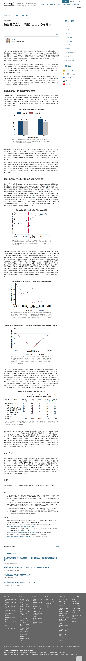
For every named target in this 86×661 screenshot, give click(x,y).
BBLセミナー (49, 603)
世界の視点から (68, 45)
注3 (51, 441)
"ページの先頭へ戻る (79, 658)
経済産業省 (77, 646)
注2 (33, 196)
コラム (66, 26)
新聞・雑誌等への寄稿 (70, 52)
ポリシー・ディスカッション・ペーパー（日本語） (25, 608)
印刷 (57, 34)
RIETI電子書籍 (36, 611)
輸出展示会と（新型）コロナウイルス (17, 575)
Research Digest (24, 631)
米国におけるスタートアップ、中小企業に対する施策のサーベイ (26, 568)
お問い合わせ (66, 4)
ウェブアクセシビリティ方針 (28, 646)
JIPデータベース (63, 599)
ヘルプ (59, 4)
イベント (48, 596)
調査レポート (23, 636)
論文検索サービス (77, 4)
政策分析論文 (23, 634)
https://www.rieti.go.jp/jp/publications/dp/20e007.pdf (20, 526)
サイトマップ (53, 4)
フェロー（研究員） (10, 628)
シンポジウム (49, 599)
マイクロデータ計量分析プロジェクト (63, 631)
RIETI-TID (61, 623)
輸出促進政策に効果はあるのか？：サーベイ (19, 582)
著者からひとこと (37, 608)
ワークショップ (50, 601)
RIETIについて (44, 4)
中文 (79, 1)
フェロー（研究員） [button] (23, 12)
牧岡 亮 (13, 39)
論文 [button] (34, 12)
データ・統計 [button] (64, 12)
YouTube (68, 84)
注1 (48, 186)
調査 (6, 625)
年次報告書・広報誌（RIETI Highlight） (37, 615)
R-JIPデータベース (63, 601)
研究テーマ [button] (10, 12)
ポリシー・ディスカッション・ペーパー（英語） (25, 613)
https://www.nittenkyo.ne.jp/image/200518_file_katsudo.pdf (22, 532)
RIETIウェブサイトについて (44, 646)
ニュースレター (70, 70)
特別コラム (67, 48)
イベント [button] (53, 12)
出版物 (34, 596)
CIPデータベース (63, 603)
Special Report (25, 15)
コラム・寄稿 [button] (76, 12)
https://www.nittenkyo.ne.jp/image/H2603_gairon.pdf (20, 536)
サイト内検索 (78, 7)
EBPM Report (67, 33)
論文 (20, 596)
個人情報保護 (16, 646)
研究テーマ (7, 596)
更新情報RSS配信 (70, 74)
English (72, 1)
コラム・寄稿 (14, 15)
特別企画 (66, 56)
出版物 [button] (43, 12)
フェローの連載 (68, 41)
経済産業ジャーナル (69, 60)
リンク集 (61, 640)
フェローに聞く (68, 37)
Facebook (68, 77)
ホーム (5, 15)
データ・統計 (62, 596)
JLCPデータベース (63, 606)
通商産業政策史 (37, 606)
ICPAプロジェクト (63, 638)
